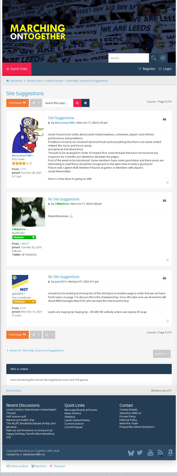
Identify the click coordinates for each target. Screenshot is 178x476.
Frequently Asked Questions (137, 427)
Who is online (19, 369)
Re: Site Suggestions (63, 199)
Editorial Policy (128, 420)
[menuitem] (163, 69)
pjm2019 (17, 293)
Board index (13, 390)
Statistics (70, 416)
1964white (19, 229)
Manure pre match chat (20, 420)
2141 (23, 308)
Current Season (74, 423)
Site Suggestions (25, 93)
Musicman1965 (21, 155)
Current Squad (73, 427)
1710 (23, 169)
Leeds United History (77, 420)
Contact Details (129, 409)
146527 (24, 243)
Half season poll (16, 416)
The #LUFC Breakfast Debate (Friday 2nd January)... (30, 425)
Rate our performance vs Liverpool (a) (29, 430)
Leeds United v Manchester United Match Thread (31, 411)
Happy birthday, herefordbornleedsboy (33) (30, 435)
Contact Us (12, 454)
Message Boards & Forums (81, 410)
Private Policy (128, 416)
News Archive (73, 413)
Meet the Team (129, 423)
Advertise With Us (130, 413)
